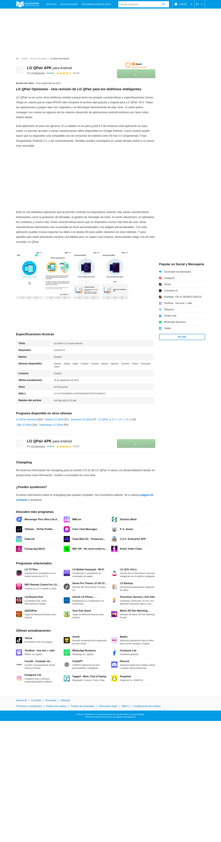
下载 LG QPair (24, 425)
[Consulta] (143, 4)
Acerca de (21, 700)
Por (36, 73)
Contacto (36, 700)
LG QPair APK (49, 68)
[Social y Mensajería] (39, 58)
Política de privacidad (82, 706)
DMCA (125, 706)
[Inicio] (17, 58)
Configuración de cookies (147, 706)
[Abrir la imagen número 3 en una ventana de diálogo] (115, 275)
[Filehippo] (27, 4)
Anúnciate (50, 700)
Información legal (108, 706)
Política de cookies (56, 706)
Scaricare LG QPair (81, 419)
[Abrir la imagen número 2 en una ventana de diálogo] (86, 275)
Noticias (51, 4)
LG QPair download (26, 419)
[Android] (24, 58)
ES (200, 4)
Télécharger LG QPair (51, 425)
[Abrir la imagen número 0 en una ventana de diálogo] (29, 275)
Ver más (182, 337)
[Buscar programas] (163, 4)
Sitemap (65, 700)
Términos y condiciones (29, 706)
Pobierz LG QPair (54, 419)
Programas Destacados (96, 4)
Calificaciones (69, 4)
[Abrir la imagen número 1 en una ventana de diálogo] (58, 275)
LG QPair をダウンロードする (114, 419)
